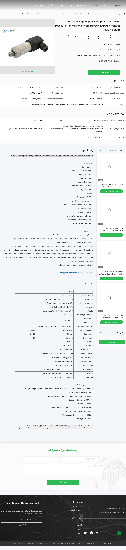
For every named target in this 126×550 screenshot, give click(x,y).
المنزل (121, 14)
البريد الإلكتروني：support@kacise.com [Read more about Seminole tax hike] (111, 512)
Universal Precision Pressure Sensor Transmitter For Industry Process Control (112, 187)
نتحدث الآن (104, 72)
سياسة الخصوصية (105, 543)
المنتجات (95, 5)
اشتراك (36, 525)
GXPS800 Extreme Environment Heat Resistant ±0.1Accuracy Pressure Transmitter (112, 317)
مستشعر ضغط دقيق (104, 14)
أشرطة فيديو (82, 5)
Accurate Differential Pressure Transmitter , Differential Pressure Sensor (113, 230)
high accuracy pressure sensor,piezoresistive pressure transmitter (68, 428)
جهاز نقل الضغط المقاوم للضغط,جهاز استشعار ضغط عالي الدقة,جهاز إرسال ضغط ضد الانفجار (54, 425)
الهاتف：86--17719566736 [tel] (115, 508)
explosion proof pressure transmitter (30, 428)
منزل (104, 5)
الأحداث (50, 5)
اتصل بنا (60, 5)
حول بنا (70, 5)
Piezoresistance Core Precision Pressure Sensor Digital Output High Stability (112, 274)
